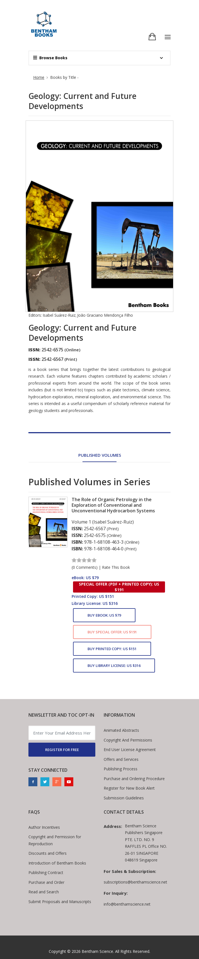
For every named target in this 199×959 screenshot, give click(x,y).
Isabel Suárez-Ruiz (59, 315)
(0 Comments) (85, 567)
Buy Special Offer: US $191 (112, 631)
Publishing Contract (45, 872)
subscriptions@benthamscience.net (135, 882)
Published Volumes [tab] (99, 455)
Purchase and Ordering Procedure (134, 778)
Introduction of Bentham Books (57, 863)
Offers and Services (121, 759)
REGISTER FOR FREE (62, 749)
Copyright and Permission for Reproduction (54, 840)
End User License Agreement (130, 749)
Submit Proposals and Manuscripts (59, 901)
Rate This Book (116, 567)
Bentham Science (97, 951)
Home (38, 77)
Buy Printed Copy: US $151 (112, 648)
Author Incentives (44, 827)
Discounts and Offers (47, 853)
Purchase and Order (46, 882)
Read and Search (43, 891)
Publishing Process (120, 768)
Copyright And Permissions (128, 740)
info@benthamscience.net (127, 904)
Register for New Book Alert (129, 788)
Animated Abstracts (121, 730)
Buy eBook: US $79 (104, 615)
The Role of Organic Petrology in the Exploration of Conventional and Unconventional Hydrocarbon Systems (113, 505)
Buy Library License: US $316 (114, 665)
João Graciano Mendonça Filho (105, 315)
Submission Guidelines (124, 798)
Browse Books (50, 57)
